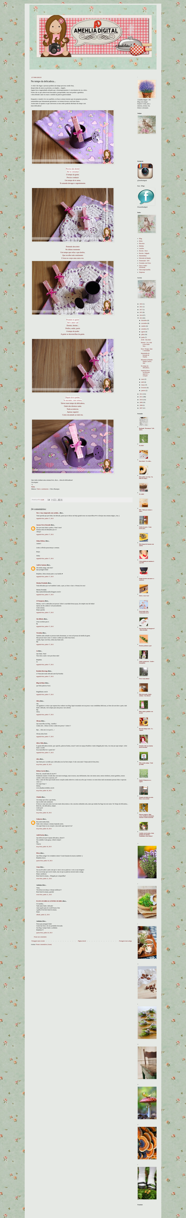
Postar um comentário (40, 937)
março (143, 385)
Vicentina (39, 633)
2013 (141, 318)
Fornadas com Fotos (145, 263)
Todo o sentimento (43, 489)
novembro (144, 323)
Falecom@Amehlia (144, 270)
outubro (143, 326)
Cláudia (38, 797)
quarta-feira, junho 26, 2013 (44, 933)
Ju (37, 651)
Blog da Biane (40, 683)
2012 (141, 394)
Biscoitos (142, 243)
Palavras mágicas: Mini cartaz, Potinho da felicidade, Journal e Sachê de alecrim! (146, 816)
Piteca (38, 853)
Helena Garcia (40, 771)
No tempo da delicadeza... (145, 367)
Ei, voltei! (141, 494)
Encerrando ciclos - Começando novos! (144, 612)
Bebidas (141, 246)
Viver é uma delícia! (144, 678)
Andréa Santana (41, 565)
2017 (141, 309)
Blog (140, 238)
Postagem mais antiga (125, 941)
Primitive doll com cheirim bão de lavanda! (146, 746)
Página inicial (82, 941)
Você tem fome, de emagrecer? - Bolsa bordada (147, 629)
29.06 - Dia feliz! (146, 340)
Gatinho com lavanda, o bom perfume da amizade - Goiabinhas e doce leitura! (146, 835)
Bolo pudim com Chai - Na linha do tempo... (146, 477)
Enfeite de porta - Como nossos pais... (145, 527)
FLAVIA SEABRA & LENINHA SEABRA (49, 901)
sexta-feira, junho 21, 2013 (44, 878)
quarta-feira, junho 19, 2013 (44, 860)
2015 (141, 312)
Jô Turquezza (40, 601)
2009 (141, 402)
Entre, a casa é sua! (144, 595)
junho (143, 337)
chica (38, 759)
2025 (141, 304)
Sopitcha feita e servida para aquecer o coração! (145, 373)
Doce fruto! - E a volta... (145, 461)
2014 (141, 315)
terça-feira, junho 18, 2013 (44, 764)
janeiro (143, 390)
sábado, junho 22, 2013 (43, 914)
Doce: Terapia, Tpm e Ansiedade (146, 349)
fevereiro (144, 387)
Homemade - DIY (144, 261)
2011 (141, 397)
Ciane (38, 867)
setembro (144, 329)
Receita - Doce (143, 251)
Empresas (142, 272)
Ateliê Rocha (40, 835)
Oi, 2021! (141, 445)
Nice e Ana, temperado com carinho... (47, 513)
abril (142, 382)
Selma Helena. (40, 541)
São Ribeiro (40, 619)
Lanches (141, 248)
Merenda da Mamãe (145, 258)
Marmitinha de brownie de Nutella (145, 355)
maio (143, 379)
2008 (141, 405)
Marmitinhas (142, 256)
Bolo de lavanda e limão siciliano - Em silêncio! (145, 695)
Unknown (39, 819)
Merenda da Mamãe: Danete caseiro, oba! (147, 361)
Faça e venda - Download (143, 266)
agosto (143, 332)
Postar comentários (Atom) (44, 944)
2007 (141, 408)
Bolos (140, 241)
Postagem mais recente (38, 941)
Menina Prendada (41, 583)
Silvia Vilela (40, 743)
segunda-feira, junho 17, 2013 (45, 518)
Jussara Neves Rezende (43, 525)
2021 (141, 307)
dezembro (144, 320)
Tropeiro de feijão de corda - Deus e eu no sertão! (146, 798)
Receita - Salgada (144, 253)
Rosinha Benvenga (42, 671)
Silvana (38, 721)
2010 (141, 400)
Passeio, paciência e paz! (145, 645)
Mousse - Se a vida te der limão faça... (146, 344)
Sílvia (38, 701)
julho (143, 334)
